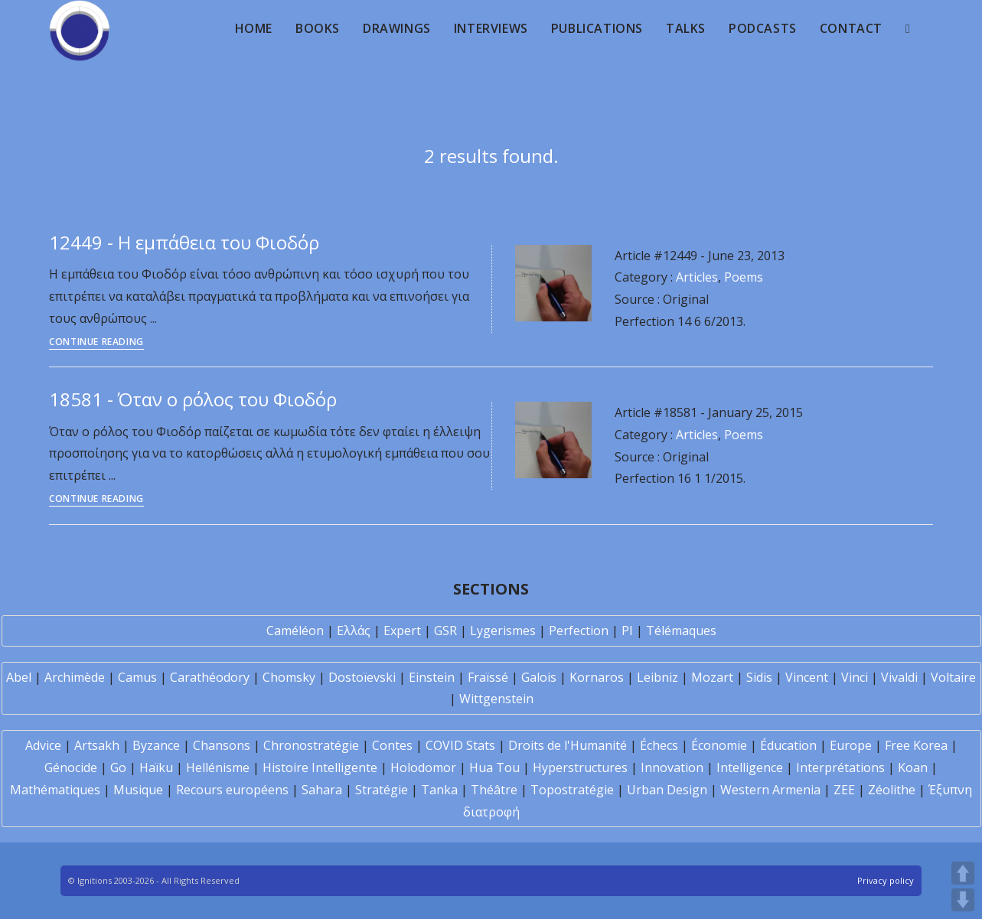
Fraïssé (488, 677)
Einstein (432, 677)
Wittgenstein (496, 698)
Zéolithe (891, 789)
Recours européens (232, 789)
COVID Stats (460, 745)
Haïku (156, 767)
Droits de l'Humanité (567, 745)
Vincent (806, 677)
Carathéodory (210, 677)
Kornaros (596, 677)
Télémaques (681, 630)
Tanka (439, 789)
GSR (445, 630)
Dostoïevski (362, 677)
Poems (743, 277)
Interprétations (840, 767)
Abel (18, 677)
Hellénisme (218, 767)
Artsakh (96, 745)
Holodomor (423, 767)
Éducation (788, 745)
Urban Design (667, 789)
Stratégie (381, 789)
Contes (392, 745)
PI (627, 630)
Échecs (659, 745)
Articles (697, 277)
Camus (137, 677)
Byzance (156, 745)
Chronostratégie (311, 745)
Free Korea (916, 745)
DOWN (962, 899)
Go (118, 767)
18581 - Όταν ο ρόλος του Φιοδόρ (193, 399)
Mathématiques (55, 789)
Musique (138, 789)
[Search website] (908, 28)
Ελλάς (353, 630)
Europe (851, 745)
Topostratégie (572, 789)
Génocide (70, 767)
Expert (402, 630)
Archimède (74, 677)
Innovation (672, 767)
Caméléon (295, 630)
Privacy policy (885, 880)
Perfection (578, 630)
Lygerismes (503, 630)
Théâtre (494, 789)
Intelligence (749, 767)
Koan (913, 767)
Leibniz (657, 677)
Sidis (759, 677)
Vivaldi (899, 677)
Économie (719, 745)
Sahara (322, 789)
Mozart (712, 677)
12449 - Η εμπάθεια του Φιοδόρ (184, 242)
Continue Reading (96, 342)
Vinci (854, 677)
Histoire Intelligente (320, 767)
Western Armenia (770, 789)
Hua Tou (494, 767)
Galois (538, 677)
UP (962, 873)
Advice (43, 745)
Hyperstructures (580, 767)
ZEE (844, 789)
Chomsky (289, 677)
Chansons (221, 745)
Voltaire (953, 677)
